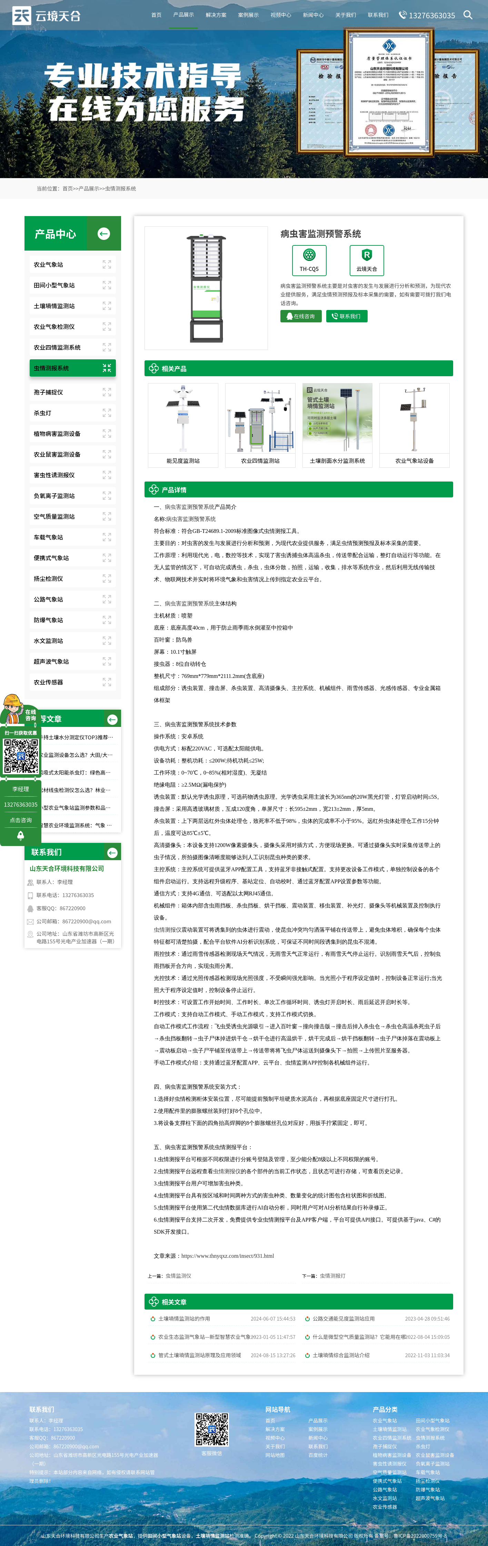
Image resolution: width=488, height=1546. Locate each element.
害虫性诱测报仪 (54, 474)
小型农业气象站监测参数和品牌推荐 (78, 807)
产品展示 (181, 13)
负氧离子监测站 (54, 495)
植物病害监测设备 (57, 433)
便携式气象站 (51, 557)
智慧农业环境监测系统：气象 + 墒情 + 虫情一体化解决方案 (78, 825)
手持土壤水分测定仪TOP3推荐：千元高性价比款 (78, 737)
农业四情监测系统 (57, 347)
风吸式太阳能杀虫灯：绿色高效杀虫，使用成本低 (78, 772)
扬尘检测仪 (48, 578)
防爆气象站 (48, 619)
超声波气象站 (51, 661)
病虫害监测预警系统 (190, 507)
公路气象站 (48, 599)
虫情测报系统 (120, 188)
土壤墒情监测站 (54, 305)
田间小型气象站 (54, 285)
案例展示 (246, 13)
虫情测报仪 (167, 930)
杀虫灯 (42, 412)
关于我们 (343, 13)
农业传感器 (48, 682)
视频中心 (278, 13)
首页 (154, 13)
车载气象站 (48, 537)
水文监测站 (48, 640)
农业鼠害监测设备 (57, 454)
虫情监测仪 (178, 1275)
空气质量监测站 (54, 516)
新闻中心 (311, 13)
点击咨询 (21, 820)
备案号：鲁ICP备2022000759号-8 (410, 1535)
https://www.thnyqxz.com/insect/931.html (227, 1256)
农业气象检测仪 (54, 326)
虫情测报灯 (333, 1275)
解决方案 (213, 13)
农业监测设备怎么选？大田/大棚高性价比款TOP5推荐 (78, 754)
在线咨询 (304, 316)
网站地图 (275, 1454)
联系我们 (376, 13)
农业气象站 (48, 264)
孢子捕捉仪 (48, 392)
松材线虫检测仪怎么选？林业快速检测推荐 (78, 790)
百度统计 (318, 1454)
